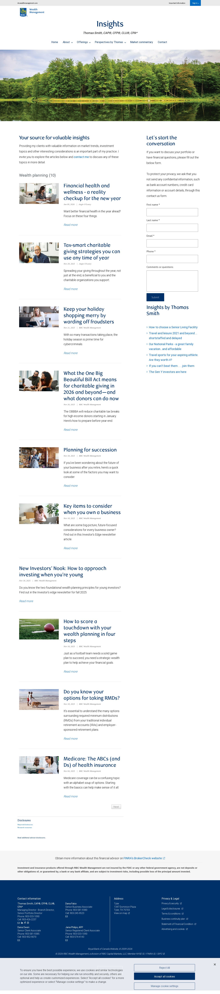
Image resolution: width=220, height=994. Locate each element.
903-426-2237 (29, 923)
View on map (120, 916)
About (68, 41)
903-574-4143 (77, 940)
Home (54, 41)
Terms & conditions (171, 917)
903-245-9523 (77, 916)
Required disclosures (25, 828)
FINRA (149, 957)
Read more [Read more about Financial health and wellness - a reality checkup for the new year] (70, 225)
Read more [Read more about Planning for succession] (70, 487)
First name (153, 205)
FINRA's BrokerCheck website (143, 862)
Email (150, 236)
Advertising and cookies (173, 932)
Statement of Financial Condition (178, 927)
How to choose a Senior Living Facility (173, 327)
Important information (177, 3)
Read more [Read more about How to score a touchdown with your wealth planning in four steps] (70, 674)
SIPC (159, 957)
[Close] (214, 964)
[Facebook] (25, 926)
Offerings (84, 41)
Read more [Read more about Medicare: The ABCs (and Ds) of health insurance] (70, 800)
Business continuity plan (173, 922)
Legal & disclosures (171, 912)
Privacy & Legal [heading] (170, 902)
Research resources (25, 831)
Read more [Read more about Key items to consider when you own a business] (70, 550)
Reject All (164, 967)
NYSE (139, 957)
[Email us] (19, 926)
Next (116, 810)
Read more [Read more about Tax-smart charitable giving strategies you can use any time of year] (70, 289)
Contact (162, 41)
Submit (156, 297)
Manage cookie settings (164, 986)
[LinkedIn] (22, 926)
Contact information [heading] (29, 902)
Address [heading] (118, 902)
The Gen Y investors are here (167, 372)
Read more (26, 604)
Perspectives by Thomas (110, 41)
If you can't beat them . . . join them (171, 366)
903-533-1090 (32, 919)
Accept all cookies (164, 976)
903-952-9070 (29, 940)
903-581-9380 (80, 913)
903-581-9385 (32, 937)
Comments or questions (160, 267)
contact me (81, 157)
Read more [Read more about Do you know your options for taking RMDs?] (70, 742)
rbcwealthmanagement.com (27, 3)
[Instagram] (28, 926)
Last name (153, 220)
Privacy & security (170, 907)
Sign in (195, 3)
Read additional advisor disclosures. (32, 841)
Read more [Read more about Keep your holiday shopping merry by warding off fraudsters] (70, 354)
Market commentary (141, 41)
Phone (151, 251)
